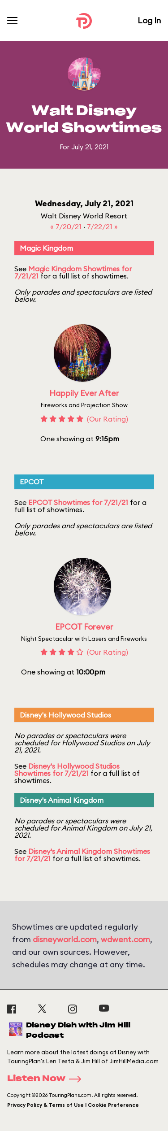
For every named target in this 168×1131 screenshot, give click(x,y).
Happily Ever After (84, 393)
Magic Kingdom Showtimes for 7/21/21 (73, 272)
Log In (149, 20)
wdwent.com (125, 939)
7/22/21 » (102, 226)
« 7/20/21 (66, 226)
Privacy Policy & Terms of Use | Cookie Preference (73, 1105)
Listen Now (47, 1079)
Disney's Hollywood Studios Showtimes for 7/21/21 (67, 769)
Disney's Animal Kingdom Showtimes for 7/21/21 (82, 855)
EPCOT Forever (84, 627)
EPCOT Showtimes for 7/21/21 (78, 502)
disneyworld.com (65, 939)
